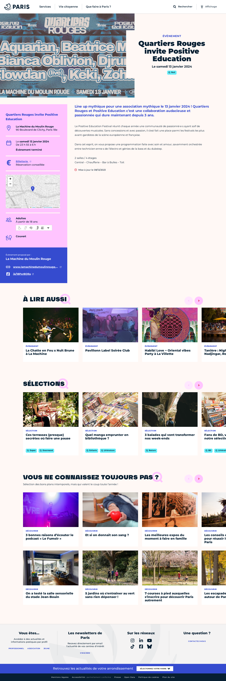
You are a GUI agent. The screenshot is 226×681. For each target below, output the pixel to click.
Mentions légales (60, 677)
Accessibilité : (91, 677)
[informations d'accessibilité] (34, 228)
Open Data (129, 677)
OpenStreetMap (47, 207)
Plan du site (168, 677)
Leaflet (32, 207)
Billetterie (22, 161)
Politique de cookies (148, 677)
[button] (32, 188)
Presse (117, 677)
